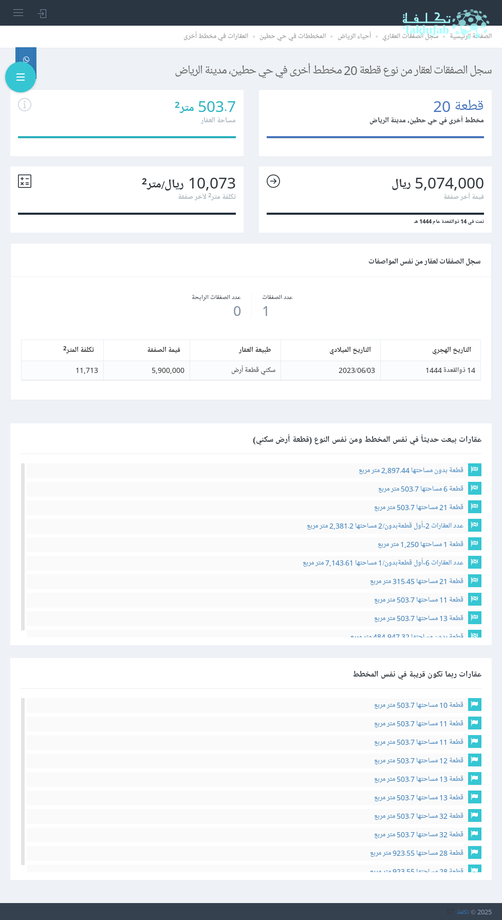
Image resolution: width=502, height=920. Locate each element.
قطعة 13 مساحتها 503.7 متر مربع (418, 618)
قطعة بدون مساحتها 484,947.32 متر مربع (406, 637)
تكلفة (463, 911)
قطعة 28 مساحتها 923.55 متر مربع (416, 853)
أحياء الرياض (354, 36)
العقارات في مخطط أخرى (215, 36)
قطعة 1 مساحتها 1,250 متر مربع (420, 544)
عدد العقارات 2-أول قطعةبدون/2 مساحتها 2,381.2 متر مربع (385, 526)
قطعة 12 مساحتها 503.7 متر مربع (418, 760)
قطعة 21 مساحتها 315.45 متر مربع (416, 581)
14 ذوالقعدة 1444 (450, 370)
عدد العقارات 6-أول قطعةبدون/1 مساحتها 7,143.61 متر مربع (383, 563)
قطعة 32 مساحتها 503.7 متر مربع (418, 816)
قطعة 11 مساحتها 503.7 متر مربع (418, 600)
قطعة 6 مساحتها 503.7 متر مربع (420, 489)
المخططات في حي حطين (292, 36)
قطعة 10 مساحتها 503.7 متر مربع (418, 705)
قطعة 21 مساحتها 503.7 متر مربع (418, 507)
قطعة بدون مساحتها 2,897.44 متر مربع (411, 470)
